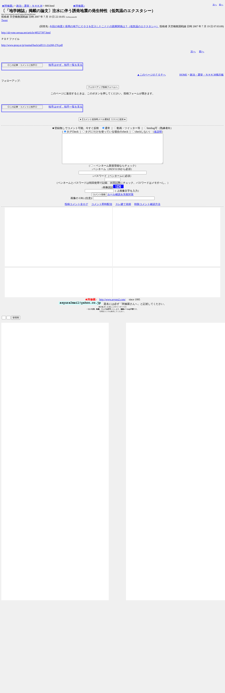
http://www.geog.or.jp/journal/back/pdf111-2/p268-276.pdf (32, 45)
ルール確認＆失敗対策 (120, 200)
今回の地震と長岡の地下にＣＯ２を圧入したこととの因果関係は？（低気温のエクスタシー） (104, 26)
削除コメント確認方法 (147, 210)
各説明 (158, 131)
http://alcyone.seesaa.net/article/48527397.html (26, 32)
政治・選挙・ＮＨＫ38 (29, 5)
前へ (221, 4)
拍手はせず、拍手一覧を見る (65, 65)
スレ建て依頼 (123, 210)
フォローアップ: (10, 80)
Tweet (4, 20)
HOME (183, 74)
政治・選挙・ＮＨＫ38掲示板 (207, 74)
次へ (215, 4)
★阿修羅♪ (8, 5)
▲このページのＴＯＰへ (151, 74)
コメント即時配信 (101, 210)
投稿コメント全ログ (76, 210)
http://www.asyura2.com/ (112, 305)
